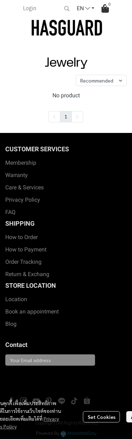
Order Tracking (23, 261)
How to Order (21, 237)
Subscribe (21, 378)
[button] (66, 8)
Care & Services (24, 187)
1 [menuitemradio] (65, 116)
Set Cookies (101, 417)
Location (16, 299)
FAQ (10, 212)
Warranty (16, 175)
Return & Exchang (27, 274)
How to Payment (25, 249)
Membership (20, 162)
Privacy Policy (22, 199)
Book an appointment (32, 311)
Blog (11, 324)
